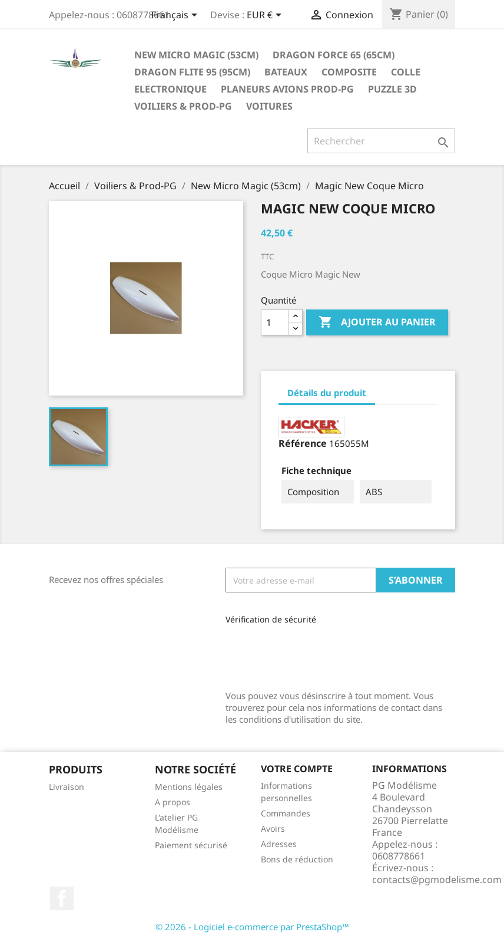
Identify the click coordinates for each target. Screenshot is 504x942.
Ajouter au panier (377, 322)
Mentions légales (189, 786)
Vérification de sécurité (271, 619)
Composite (349, 71)
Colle (405, 71)
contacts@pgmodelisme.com (437, 879)
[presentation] (304, 653)
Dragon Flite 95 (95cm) (192, 71)
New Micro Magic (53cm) (196, 54)
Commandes (285, 813)
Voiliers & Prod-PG (183, 106)
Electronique (170, 89)
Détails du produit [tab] (326, 392)
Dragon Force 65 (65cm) (333, 54)
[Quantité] (275, 322)
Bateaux (285, 71)
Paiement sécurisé (191, 845)
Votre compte (297, 768)
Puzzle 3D (392, 89)
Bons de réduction (297, 859)
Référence (302, 443)
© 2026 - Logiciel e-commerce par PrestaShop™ (252, 927)
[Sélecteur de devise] (266, 16)
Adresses (279, 843)
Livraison (66, 786)
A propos (172, 802)
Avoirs (273, 828)
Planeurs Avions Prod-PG (287, 89)
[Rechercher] (381, 141)
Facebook (62, 898)
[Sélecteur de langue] (176, 16)
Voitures (269, 106)
